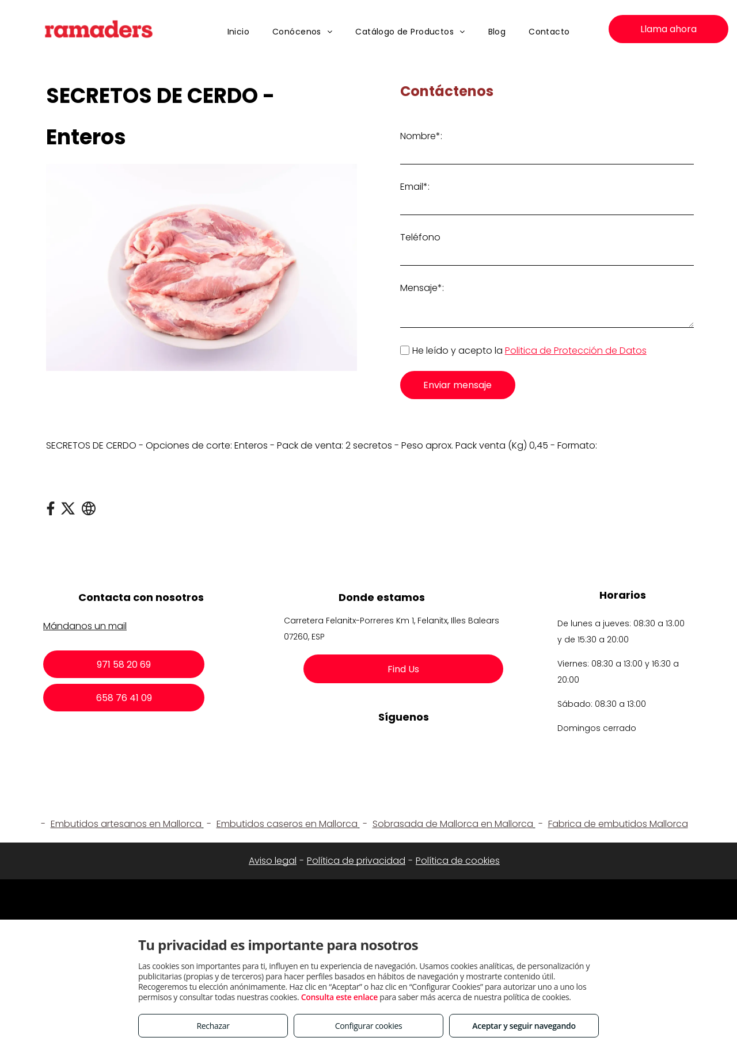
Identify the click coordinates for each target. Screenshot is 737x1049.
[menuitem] (238, 32)
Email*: (415, 186)
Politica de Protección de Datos (576, 350)
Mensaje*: (422, 287)
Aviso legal (273, 860)
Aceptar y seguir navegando (523, 1025)
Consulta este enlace (339, 996)
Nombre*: (421, 136)
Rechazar (212, 1025)
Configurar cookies (368, 1025)
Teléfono (420, 237)
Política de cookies (458, 860)
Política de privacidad (356, 860)
